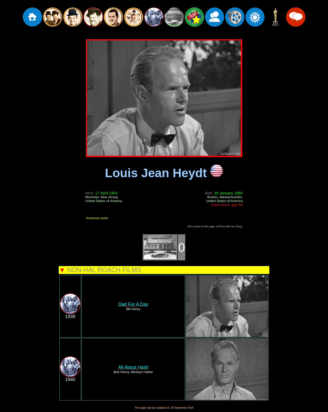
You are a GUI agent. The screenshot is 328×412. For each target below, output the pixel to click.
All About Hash (133, 367)
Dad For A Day (133, 304)
